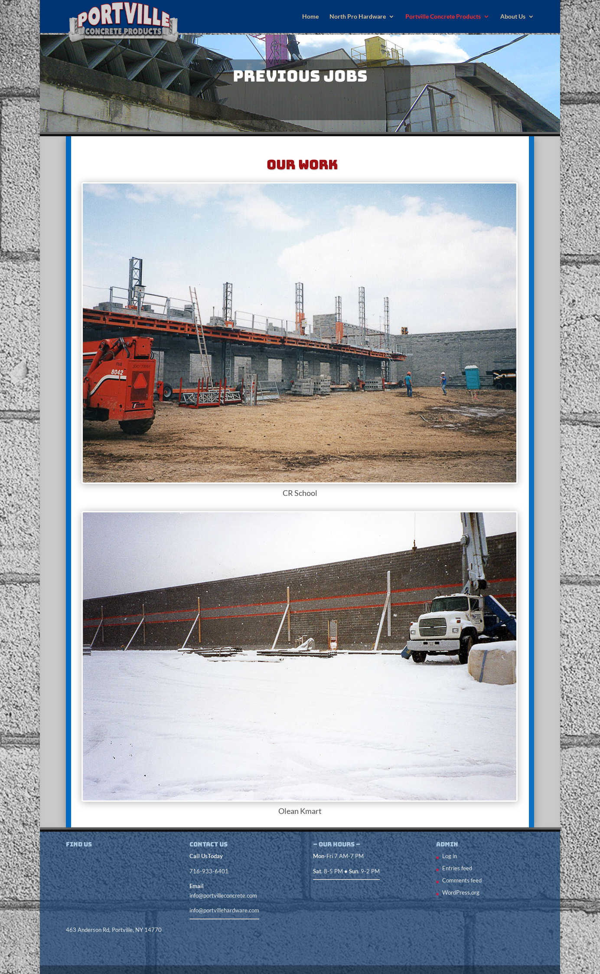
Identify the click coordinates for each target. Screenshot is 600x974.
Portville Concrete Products (443, 16)
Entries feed (457, 868)
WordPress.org (460, 892)
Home (310, 16)
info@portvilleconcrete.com (223, 895)
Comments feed (462, 880)
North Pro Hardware (357, 16)
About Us (512, 16)
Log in (449, 856)
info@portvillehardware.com (224, 910)
